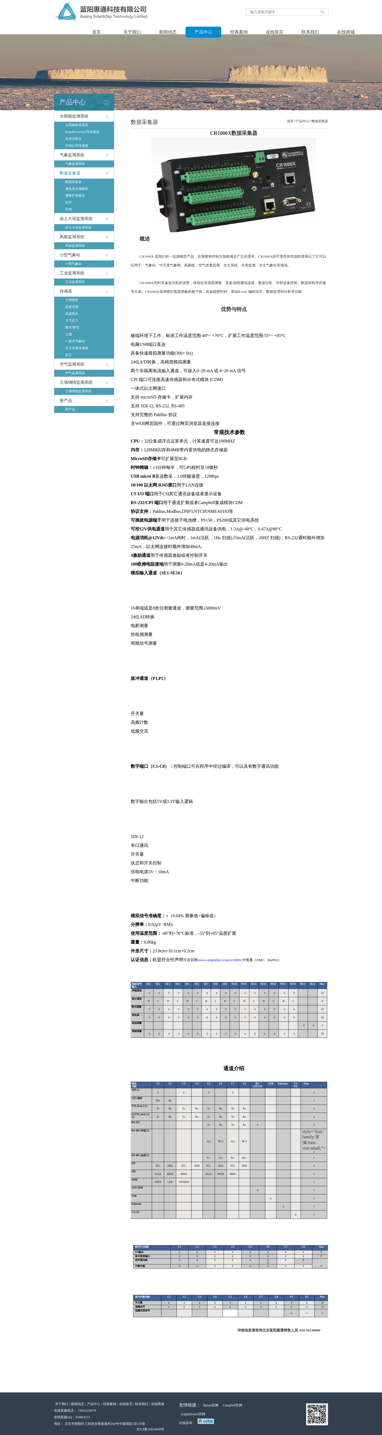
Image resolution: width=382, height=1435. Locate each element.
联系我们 (310, 32)
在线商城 (346, 32)
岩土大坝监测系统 (76, 218)
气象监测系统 (72, 155)
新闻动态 (167, 32)
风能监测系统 (72, 237)
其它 (68, 355)
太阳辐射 (71, 300)
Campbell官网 (232, 1405)
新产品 (66, 400)
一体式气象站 (75, 341)
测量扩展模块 (75, 196)
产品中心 (203, 32)
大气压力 (71, 320)
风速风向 (71, 314)
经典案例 (239, 32)
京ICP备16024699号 (150, 1429)
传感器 (66, 291)
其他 (68, 209)
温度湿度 (71, 307)
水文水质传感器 (76, 348)
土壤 (68, 334)
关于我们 (132, 32)
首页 (96, 32)
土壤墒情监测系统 (76, 382)
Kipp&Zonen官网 (193, 1414)
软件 (68, 202)
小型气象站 (70, 255)
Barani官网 (210, 1405)
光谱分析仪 (73, 139)
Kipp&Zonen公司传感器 (82, 132)
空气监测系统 (72, 364)
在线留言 (274, 32)
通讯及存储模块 (76, 189)
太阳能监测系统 (74, 116)
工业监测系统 (72, 273)
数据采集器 (70, 173)
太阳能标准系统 (76, 125)
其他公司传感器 (76, 146)
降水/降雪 (72, 327)
